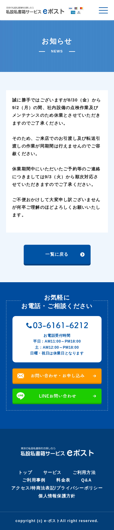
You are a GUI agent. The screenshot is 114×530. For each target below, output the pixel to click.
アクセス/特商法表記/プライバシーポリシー (57, 488)
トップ (25, 472)
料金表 (63, 480)
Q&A (86, 480)
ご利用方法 (84, 472)
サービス (52, 472)
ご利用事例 (33, 480)
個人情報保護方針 (56, 495)
